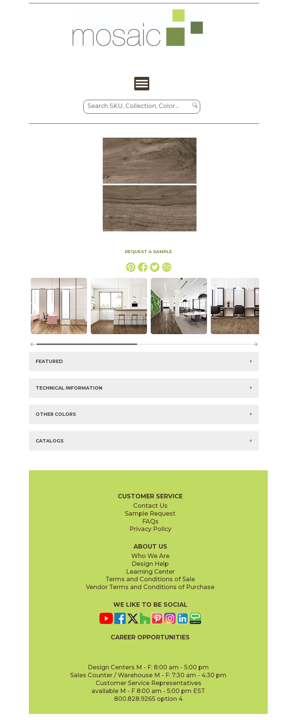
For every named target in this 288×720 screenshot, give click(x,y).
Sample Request (150, 513)
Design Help (150, 563)
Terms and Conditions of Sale (150, 579)
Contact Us (150, 505)
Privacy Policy (150, 528)
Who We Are (150, 556)
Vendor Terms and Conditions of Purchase (150, 587)
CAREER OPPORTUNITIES (150, 637)
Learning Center (150, 571)
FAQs (150, 521)
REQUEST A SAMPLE (148, 251)
